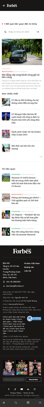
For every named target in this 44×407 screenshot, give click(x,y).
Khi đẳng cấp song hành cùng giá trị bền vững (20, 76)
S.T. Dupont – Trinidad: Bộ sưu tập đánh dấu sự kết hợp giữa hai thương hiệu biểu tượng (25, 218)
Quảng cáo (29, 267)
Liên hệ (27, 271)
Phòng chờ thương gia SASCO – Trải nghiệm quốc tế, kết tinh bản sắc (26, 200)
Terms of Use (28, 393)
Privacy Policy (15, 393)
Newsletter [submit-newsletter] (33, 379)
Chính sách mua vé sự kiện (14, 324)
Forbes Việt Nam (32, 263)
